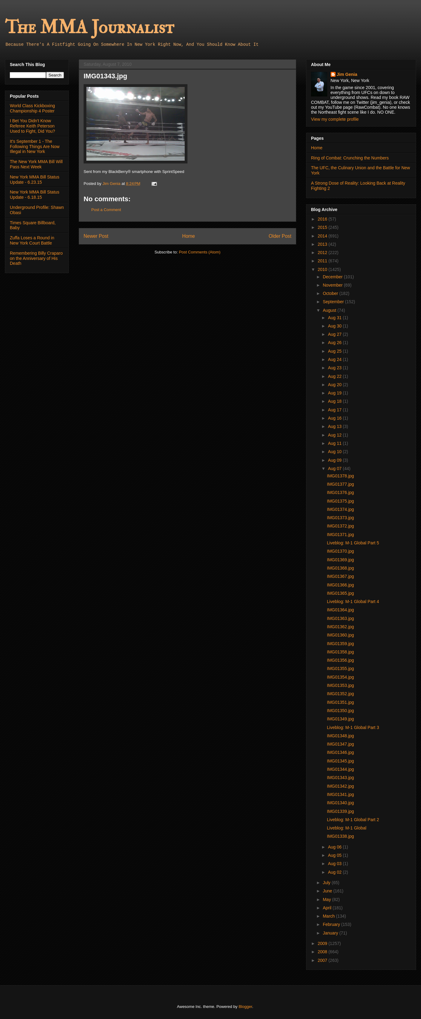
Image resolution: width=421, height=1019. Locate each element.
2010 (323, 269)
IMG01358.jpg (340, 651)
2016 (323, 219)
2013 (323, 244)
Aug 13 (335, 426)
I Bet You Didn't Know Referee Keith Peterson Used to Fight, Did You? (32, 126)
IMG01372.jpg (340, 525)
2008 (323, 951)
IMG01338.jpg (340, 836)
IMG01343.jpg (340, 777)
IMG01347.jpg (340, 744)
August (330, 310)
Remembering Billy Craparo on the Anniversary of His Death (36, 258)
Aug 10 (335, 451)
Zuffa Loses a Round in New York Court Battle (32, 240)
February (332, 924)
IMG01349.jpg (340, 718)
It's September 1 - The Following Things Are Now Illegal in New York (35, 146)
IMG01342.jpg (340, 786)
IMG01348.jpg (340, 735)
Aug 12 (335, 435)
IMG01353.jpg (340, 685)
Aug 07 (335, 468)
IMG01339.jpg (340, 811)
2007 (323, 960)
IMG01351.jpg (340, 702)
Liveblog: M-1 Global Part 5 (353, 542)
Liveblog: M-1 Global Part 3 (353, 727)
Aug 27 (335, 334)
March (329, 916)
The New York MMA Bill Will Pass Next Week (36, 164)
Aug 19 (335, 392)
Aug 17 (335, 409)
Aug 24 (335, 359)
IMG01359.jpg (340, 643)
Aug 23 (335, 367)
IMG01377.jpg (340, 484)
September (334, 301)
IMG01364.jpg (340, 609)
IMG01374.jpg (340, 509)
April (327, 907)
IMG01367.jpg (340, 576)
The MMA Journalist (89, 27)
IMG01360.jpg (340, 635)
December (333, 276)
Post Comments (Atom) (199, 252)
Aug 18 (335, 401)
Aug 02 (335, 872)
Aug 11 (335, 443)
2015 (323, 227)
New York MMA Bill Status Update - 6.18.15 (34, 195)
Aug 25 (335, 351)
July (327, 882)
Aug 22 (335, 376)
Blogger (245, 1006)
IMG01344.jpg (340, 769)
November (333, 285)
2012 (323, 252)
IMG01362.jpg (340, 626)
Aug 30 (335, 325)
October (331, 293)
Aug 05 (335, 855)
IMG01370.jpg (340, 551)
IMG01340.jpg (340, 802)
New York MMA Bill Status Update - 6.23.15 (34, 179)
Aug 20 (335, 384)
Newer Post (96, 236)
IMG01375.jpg (340, 501)
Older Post (280, 236)
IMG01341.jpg (340, 794)
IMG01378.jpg (340, 475)
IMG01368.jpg (340, 568)
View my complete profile (335, 119)
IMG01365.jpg (340, 593)
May (327, 899)
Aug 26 (335, 342)
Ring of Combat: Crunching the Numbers (350, 157)
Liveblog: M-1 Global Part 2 (353, 819)
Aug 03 (335, 863)
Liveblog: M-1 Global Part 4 (353, 601)
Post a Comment (106, 209)
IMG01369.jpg (340, 559)
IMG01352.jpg (340, 693)
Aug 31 (335, 317)
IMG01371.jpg (340, 534)
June (328, 890)
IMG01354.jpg (340, 677)
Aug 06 (335, 847)
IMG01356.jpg (340, 660)
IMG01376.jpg (340, 492)
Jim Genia (347, 74)
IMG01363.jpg (340, 618)
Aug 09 (335, 460)
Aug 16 (335, 418)
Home (188, 236)
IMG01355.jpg (340, 668)
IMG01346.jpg (340, 752)
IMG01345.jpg (340, 760)
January (331, 933)
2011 (323, 260)
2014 (323, 235)
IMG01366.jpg (340, 584)
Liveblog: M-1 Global (346, 827)
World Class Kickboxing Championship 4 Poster (32, 108)
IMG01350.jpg (340, 710)
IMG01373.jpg (340, 517)
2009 (323, 943)
